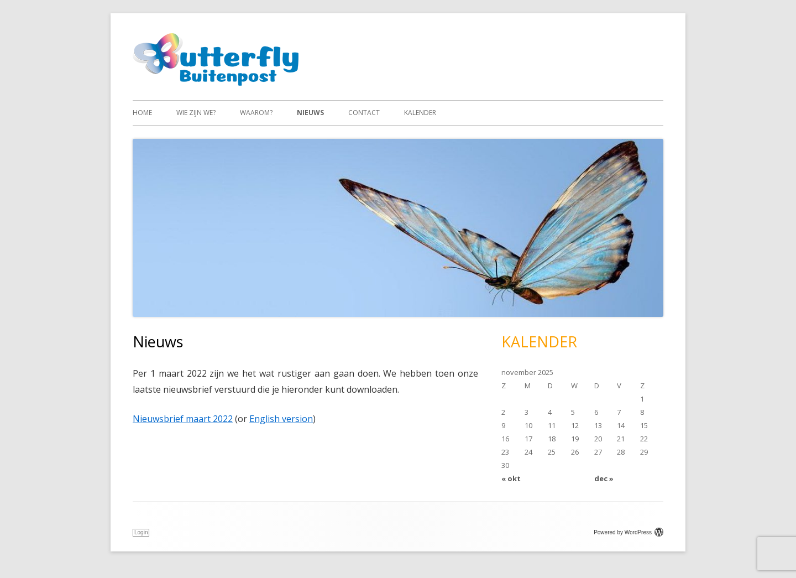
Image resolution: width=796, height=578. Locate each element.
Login (141, 532)
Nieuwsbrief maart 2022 (183, 419)
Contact (364, 112)
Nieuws (310, 112)
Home (142, 112)
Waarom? (256, 112)
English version (281, 419)
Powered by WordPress (628, 532)
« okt (511, 478)
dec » (604, 478)
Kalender (420, 112)
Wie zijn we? (196, 112)
